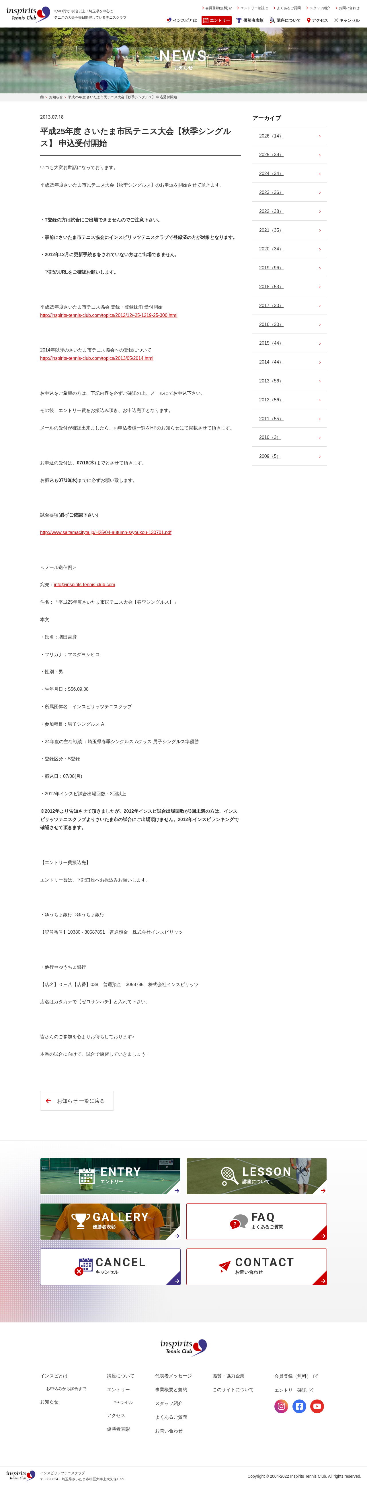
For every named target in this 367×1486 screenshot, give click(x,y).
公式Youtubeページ (317, 1406)
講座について (289, 20)
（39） (271, 154)
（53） (271, 286)
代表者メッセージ (173, 1375)
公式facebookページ (299, 1406)
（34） (271, 173)
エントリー (220, 20)
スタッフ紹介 (320, 8)
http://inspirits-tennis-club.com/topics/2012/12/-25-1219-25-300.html (108, 315)
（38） (271, 211)
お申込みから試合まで (66, 1388)
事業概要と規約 (171, 1389)
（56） (271, 380)
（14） (271, 136)
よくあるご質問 (289, 8)
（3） (270, 437)
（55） (271, 418)
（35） (271, 230)
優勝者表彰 (253, 20)
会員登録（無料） (292, 1376)
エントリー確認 (253, 8)
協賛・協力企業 (228, 1375)
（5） (270, 456)
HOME (42, 97)
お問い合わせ (349, 8)
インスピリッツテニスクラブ (28, 14)
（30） (271, 305)
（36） (271, 192)
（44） (271, 343)
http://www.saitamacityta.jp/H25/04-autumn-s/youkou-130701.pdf (105, 532)
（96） (271, 267)
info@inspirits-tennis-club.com (84, 584)
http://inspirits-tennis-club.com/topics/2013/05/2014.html (96, 358)
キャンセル (349, 20)
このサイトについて (233, 1389)
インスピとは (185, 20)
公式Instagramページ (281, 1406)
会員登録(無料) (216, 8)
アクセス (320, 20)
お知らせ (56, 97)
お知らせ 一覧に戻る (81, 1101)
